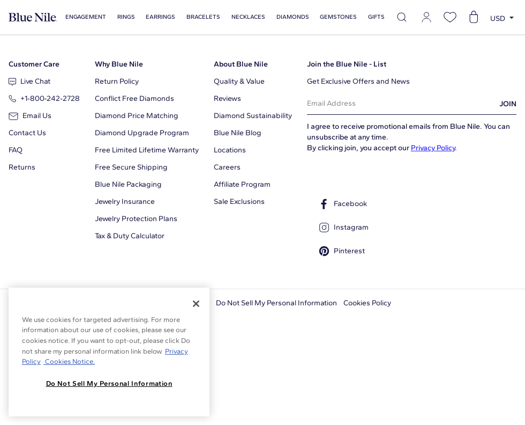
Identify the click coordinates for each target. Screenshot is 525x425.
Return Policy (117, 81)
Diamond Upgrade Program (142, 132)
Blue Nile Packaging (128, 184)
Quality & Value (239, 81)
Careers (227, 167)
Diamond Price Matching (136, 115)
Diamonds (292, 16)
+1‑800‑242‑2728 (44, 98)
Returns (22, 167)
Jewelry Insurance (125, 201)
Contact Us (27, 132)
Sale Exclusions (239, 201)
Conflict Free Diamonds (134, 98)
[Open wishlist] (450, 17)
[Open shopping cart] (473, 17)
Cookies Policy (367, 302)
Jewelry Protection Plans (136, 218)
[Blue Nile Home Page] (33, 17)
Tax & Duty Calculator (129, 235)
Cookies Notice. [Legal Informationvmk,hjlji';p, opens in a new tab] (69, 361)
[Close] (196, 304)
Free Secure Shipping (131, 167)
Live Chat (29, 81)
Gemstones (338, 16)
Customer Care (34, 64)
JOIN (507, 103)
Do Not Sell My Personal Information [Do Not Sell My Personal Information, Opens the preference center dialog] (109, 383)
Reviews (227, 98)
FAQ (15, 150)
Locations (230, 150)
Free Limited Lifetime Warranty (147, 150)
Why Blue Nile (119, 64)
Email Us (30, 115)
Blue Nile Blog (237, 132)
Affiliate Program (242, 184)
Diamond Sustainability (253, 115)
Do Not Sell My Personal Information (276, 302)
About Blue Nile (241, 64)
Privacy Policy (433, 147)
